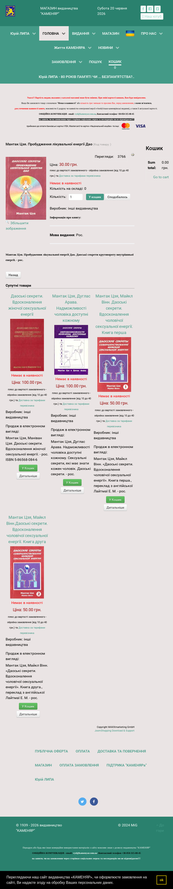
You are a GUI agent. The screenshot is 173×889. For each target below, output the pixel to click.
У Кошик (28, 468)
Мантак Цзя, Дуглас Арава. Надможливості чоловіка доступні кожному (71, 308)
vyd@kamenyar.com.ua (85, 114)
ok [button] (162, 880)
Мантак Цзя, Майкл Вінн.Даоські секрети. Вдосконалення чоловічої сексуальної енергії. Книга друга (27, 529)
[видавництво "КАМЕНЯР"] (10, 11)
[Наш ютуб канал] (152, 16)
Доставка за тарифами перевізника (79, 175)
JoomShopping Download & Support (114, 730)
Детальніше (28, 476)
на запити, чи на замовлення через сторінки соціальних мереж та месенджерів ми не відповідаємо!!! (86, 119)
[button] (115, 883)
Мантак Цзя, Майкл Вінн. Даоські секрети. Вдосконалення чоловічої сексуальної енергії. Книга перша (114, 314)
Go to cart (161, 177)
